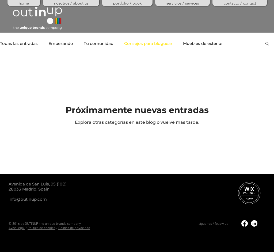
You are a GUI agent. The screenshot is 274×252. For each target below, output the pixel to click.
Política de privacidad (74, 228)
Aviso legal (17, 228)
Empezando (60, 43)
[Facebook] (244, 223)
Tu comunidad (98, 43)
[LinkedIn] (254, 223)
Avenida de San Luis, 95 (32, 184)
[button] (267, 44)
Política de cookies (41, 228)
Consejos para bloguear (148, 43)
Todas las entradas (19, 43)
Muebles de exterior (203, 43)
